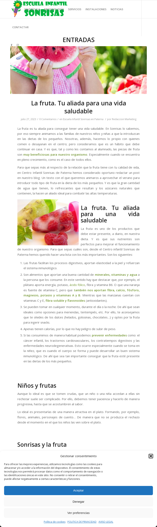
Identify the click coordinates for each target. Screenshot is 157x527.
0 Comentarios (47, 119)
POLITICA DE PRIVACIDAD (81, 522)
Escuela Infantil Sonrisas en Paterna (83, 119)
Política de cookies (54, 522)
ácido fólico (77, 285)
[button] (151, 456)
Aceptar (78, 490)
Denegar (78, 501)
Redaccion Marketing (124, 119)
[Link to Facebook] (11, 45)
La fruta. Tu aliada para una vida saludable (78, 107)
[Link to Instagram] (18, 45)
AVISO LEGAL (106, 522)
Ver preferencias (78, 513)
